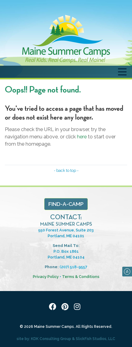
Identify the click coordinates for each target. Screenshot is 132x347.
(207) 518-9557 (73, 267)
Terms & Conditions (80, 276)
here (82, 137)
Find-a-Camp (66, 204)
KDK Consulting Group (51, 339)
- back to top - (66, 170)
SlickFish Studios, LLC (95, 339)
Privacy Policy (46, 276)
